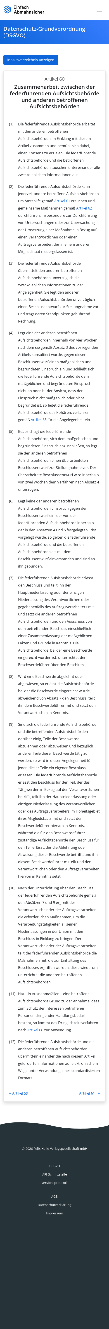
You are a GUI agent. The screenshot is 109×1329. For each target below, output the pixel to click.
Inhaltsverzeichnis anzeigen (30, 59)
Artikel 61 (62, 200)
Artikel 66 (35, 1029)
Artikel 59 (18, 1093)
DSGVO (54, 1166)
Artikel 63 (39, 419)
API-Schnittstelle (54, 1174)
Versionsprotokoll (54, 1183)
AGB (54, 1196)
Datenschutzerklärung (54, 1205)
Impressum (54, 1213)
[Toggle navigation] (99, 10)
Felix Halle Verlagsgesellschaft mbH (60, 1148)
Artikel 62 (84, 208)
